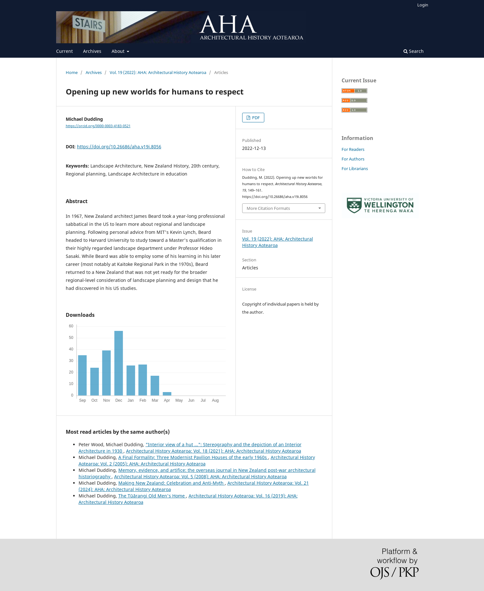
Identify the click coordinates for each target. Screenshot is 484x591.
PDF (255, 117)
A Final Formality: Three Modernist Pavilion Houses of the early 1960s (193, 457)
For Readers (353, 149)
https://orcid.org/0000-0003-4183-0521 (98, 126)
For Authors (353, 159)
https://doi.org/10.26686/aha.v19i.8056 (119, 147)
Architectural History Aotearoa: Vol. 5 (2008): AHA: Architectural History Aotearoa (200, 476)
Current (64, 51)
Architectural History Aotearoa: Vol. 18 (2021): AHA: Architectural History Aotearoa (213, 451)
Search (413, 51)
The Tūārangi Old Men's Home (152, 496)
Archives (92, 51)
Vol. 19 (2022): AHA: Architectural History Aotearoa (158, 72)
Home (72, 72)
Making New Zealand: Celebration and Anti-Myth (171, 483)
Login (422, 5)
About (119, 51)
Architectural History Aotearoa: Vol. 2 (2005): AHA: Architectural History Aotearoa (197, 460)
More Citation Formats (268, 208)
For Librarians (355, 168)
